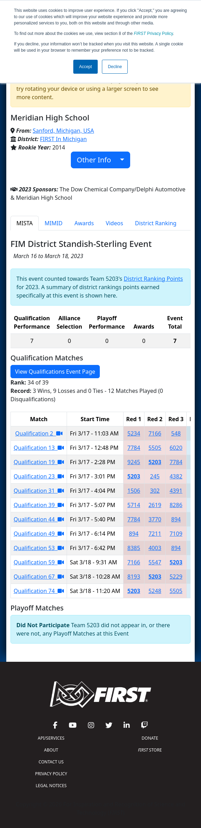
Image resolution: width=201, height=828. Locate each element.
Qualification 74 (39, 591)
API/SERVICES (51, 738)
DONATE (150, 738)
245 (154, 476)
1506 (133, 490)
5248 (154, 591)
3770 (154, 519)
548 (176, 433)
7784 (133, 448)
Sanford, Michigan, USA (63, 130)
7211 (154, 533)
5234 (133, 433)
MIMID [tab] (54, 223)
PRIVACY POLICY (51, 774)
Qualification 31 (39, 490)
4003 (154, 548)
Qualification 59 (39, 562)
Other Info (97, 159)
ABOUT (51, 750)
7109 (176, 533)
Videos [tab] (114, 223)
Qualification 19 (39, 462)
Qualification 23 (39, 476)
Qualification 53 (39, 548)
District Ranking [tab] (156, 223)
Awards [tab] (84, 223)
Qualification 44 (39, 519)
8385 (133, 548)
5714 (133, 505)
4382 (176, 476)
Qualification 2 (38, 433)
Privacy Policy (153, 33)
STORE (150, 750)
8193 (133, 576)
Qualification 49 (39, 533)
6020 (176, 448)
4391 (176, 490)
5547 (154, 562)
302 (154, 490)
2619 (154, 505)
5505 (154, 448)
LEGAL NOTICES (51, 786)
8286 (176, 505)
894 (176, 519)
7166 (154, 433)
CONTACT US (51, 762)
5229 (176, 576)
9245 (133, 462)
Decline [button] (115, 66)
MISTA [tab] (24, 223)
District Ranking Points (153, 279)
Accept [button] (85, 66)
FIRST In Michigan (63, 139)
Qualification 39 (39, 505)
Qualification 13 (39, 448)
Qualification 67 (39, 576)
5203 (154, 462)
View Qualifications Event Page (55, 371)
